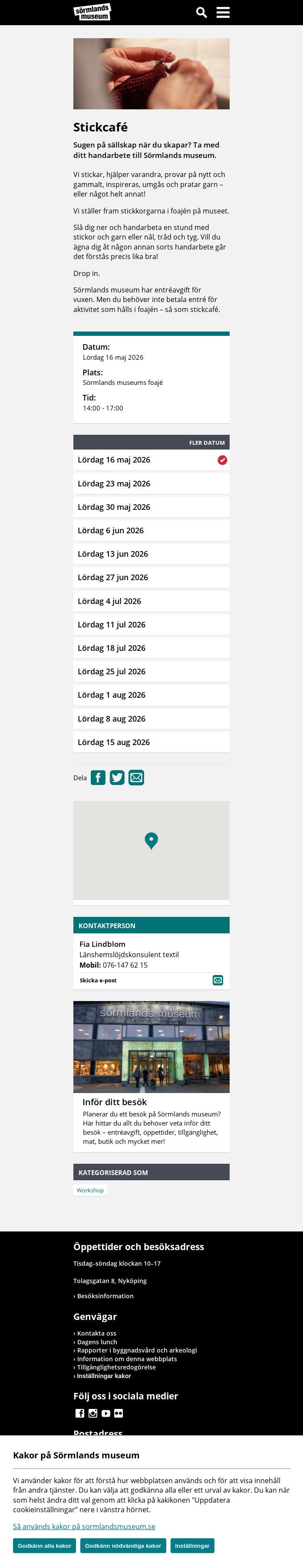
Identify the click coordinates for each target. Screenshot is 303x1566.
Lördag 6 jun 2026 (111, 530)
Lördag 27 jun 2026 (113, 577)
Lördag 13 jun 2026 (113, 553)
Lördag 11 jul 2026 (111, 624)
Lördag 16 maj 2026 (114, 459)
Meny (223, 14)
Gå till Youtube (106, 1413)
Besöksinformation (105, 1296)
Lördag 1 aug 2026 (111, 694)
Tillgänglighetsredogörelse (116, 1367)
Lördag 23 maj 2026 (114, 483)
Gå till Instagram (93, 1413)
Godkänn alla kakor (44, 1546)
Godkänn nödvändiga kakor (123, 1546)
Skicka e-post (151, 979)
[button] (151, 841)
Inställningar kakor (104, 1375)
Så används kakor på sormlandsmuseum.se (84, 1526)
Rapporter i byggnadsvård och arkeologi (137, 1350)
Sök (201, 14)
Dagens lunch (97, 1342)
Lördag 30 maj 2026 (114, 507)
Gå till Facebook (80, 1413)
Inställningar (192, 1546)
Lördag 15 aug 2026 (114, 742)
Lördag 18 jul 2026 (111, 648)
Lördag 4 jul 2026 (109, 601)
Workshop (90, 1190)
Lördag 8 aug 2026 (111, 718)
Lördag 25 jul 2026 (111, 671)
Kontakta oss (96, 1333)
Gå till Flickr (118, 1413)
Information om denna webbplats (127, 1359)
